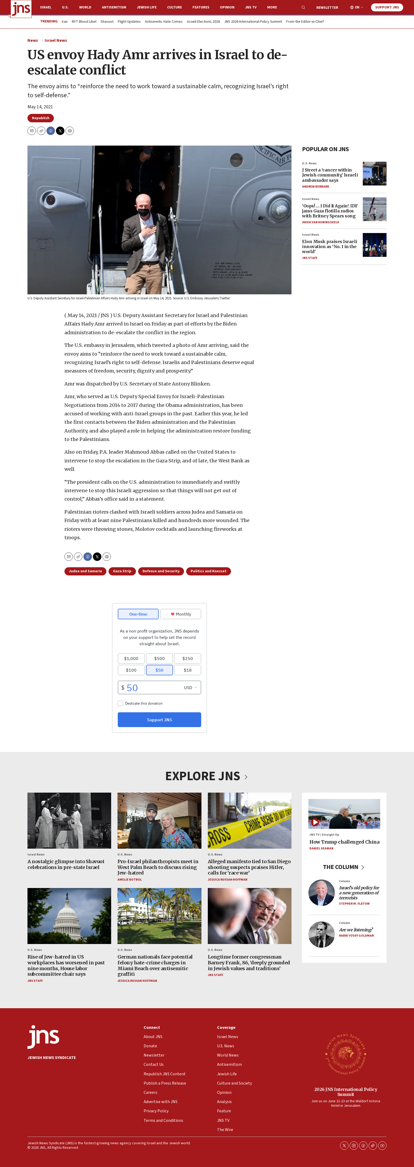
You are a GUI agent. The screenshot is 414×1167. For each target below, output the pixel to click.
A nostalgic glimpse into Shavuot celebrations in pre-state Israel (65, 864)
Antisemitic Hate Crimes (164, 22)
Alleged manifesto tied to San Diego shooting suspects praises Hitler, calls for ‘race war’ (249, 867)
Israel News (56, 40)
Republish (40, 118)
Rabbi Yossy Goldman (356, 935)
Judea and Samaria (85, 571)
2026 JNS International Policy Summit (345, 1091)
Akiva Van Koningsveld (320, 222)
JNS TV (251, 7)
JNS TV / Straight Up (324, 835)
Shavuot (107, 22)
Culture (174, 7)
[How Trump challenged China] (344, 814)
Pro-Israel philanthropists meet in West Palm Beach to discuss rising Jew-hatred (157, 867)
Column (344, 881)
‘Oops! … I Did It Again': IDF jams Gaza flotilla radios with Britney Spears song (330, 210)
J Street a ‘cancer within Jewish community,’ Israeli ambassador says (330, 175)
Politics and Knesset (209, 571)
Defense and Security (161, 571)
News (32, 40)
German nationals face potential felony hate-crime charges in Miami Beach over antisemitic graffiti (155, 965)
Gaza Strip (122, 571)
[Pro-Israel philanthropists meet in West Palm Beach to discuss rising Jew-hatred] (159, 821)
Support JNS (387, 7)
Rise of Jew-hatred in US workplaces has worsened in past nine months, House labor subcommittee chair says (66, 965)
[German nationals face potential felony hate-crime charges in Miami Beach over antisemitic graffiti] (159, 916)
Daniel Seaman (321, 848)
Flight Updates (129, 22)
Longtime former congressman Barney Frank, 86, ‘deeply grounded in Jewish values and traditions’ (249, 962)
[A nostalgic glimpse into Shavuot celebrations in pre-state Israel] (69, 821)
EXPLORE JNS (207, 776)
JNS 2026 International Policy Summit (253, 22)
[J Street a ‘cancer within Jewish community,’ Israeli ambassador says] (375, 173)
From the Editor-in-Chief (305, 22)
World (85, 7)
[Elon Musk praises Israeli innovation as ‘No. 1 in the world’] (375, 245)
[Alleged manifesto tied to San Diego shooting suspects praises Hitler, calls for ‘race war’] (249, 821)
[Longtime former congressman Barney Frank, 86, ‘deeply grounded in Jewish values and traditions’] (249, 916)
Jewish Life (147, 7)
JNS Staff (309, 258)
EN (357, 7)
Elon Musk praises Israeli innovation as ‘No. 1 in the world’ (329, 246)
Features (200, 7)
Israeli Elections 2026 (203, 22)
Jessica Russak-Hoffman (227, 879)
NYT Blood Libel (84, 22)
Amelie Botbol (129, 879)
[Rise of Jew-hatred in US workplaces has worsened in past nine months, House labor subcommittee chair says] (69, 916)
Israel (45, 7)
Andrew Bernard (315, 186)
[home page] (21, 9)
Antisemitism (114, 7)
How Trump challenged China (344, 842)
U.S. (65, 7)
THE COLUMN (344, 866)
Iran (65, 22)
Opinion (227, 7)
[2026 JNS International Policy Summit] (345, 1054)
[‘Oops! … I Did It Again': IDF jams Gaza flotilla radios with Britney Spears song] (375, 209)
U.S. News (309, 163)
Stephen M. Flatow (354, 903)
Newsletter (327, 7)
